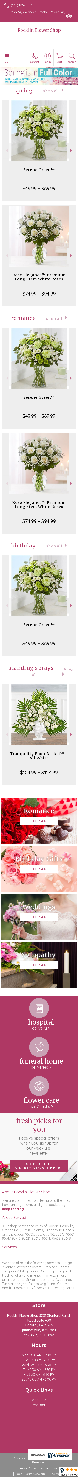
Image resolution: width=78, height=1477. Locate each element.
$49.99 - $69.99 (39, 188)
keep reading (13, 1209)
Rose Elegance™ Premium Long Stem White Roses (39, 277)
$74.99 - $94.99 (39, 294)
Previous (6, 150)
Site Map (56, 1474)
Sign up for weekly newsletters (39, 1166)
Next (71, 150)
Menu (7, 62)
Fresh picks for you (39, 1136)
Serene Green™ (39, 169)
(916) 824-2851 (22, 5)
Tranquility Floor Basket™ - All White (39, 755)
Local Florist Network (30, 1474)
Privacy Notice (51, 1468)
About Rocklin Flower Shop (26, 1191)
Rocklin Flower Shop (39, 30)
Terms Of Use (26, 1468)
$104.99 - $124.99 (39, 772)
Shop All (51, 91)
